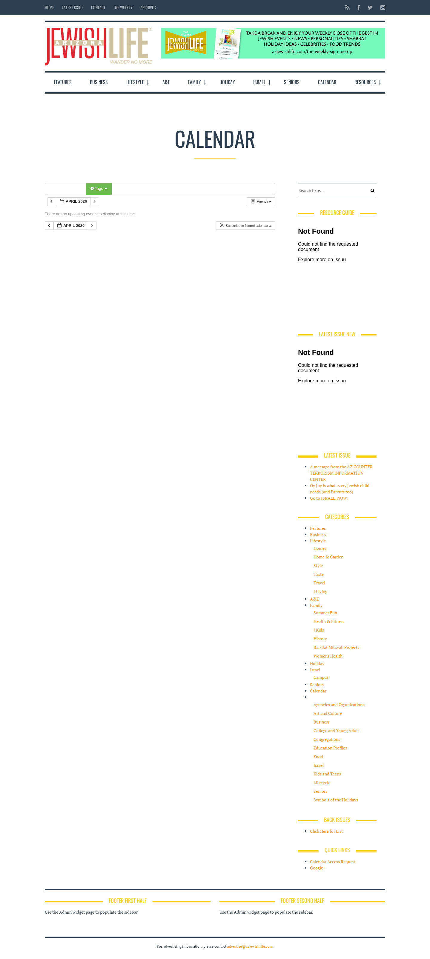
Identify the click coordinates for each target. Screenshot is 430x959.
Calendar (327, 82)
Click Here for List (326, 831)
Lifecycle (322, 782)
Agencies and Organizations (339, 704)
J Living (320, 591)
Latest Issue (72, 7)
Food (318, 756)
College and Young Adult (336, 730)
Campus (321, 677)
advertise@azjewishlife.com (250, 946)
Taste (319, 574)
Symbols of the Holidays (336, 800)
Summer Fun (325, 612)
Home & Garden (328, 557)
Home (49, 7)
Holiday (227, 82)
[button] (245, 226)
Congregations (327, 739)
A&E (166, 82)
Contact (98, 7)
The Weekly (123, 7)
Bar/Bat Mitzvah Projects (336, 647)
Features (63, 82)
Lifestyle (135, 82)
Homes (320, 548)
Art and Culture (328, 713)
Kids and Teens (327, 774)
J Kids (319, 630)
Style (318, 565)
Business (99, 82)
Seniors (292, 82)
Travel (319, 583)
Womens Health (328, 656)
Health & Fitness (329, 621)
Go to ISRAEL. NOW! (329, 498)
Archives (148, 7)
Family (194, 82)
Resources (365, 82)
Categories (66, 188)
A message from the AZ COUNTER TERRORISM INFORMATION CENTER (341, 473)
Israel (259, 82)
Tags (98, 188)
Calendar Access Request (333, 861)
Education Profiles (330, 748)
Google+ (317, 868)
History (320, 638)
